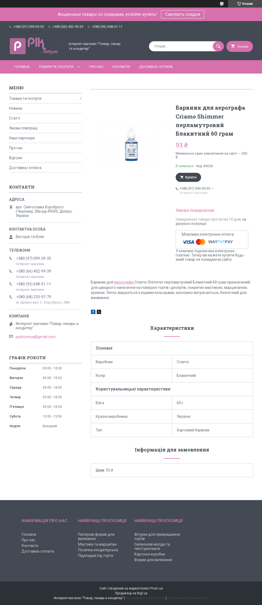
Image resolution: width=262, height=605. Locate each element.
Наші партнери (22, 138)
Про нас (96, 67)
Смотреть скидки (182, 14)
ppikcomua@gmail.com (36, 337)
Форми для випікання (153, 560)
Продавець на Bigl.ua (131, 593)
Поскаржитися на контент (145, 598)
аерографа (124, 282)
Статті (14, 118)
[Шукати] (218, 46)
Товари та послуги (56, 67)
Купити (190, 177)
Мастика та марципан (97, 544)
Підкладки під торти (95, 555)
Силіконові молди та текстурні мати (152, 546)
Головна (22, 67)
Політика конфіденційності (187, 598)
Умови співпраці (23, 128)
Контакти (121, 67)
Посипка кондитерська (98, 550)
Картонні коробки (149, 554)
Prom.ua (157, 588)
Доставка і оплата (156, 67)
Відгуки (15, 158)
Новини (15, 108)
